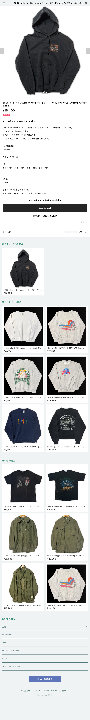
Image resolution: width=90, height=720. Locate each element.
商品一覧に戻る (45, 679)
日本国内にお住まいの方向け (45, 216)
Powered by (45, 695)
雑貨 (4, 642)
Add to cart (45, 208)
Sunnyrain (7, 635)
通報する (84, 222)
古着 (4, 627)
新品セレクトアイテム (11, 650)
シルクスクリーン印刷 (11, 666)
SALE (4, 658)
